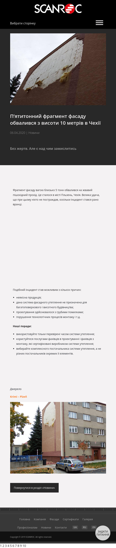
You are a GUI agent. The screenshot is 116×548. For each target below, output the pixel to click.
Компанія (40, 519)
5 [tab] (71, 469)
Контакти (61, 527)
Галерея (88, 519)
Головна (24, 519)
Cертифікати (71, 519)
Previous (17, 440)
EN (94, 527)
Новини (46, 527)
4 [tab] (65, 469)
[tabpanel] (58, 438)
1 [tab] (48, 469)
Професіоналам (27, 527)
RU (84, 527)
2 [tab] (54, 469)
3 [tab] (60, 469)
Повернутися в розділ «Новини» (34, 488)
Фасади (54, 519)
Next (99, 438)
